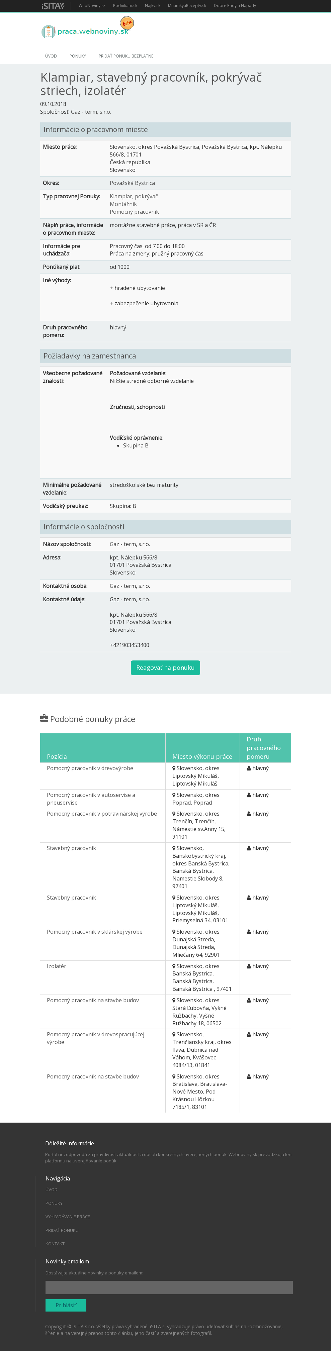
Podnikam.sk (125, 5)
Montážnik (123, 204)
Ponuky (78, 56)
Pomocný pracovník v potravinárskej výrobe (102, 813)
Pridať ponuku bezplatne (126, 56)
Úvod (51, 56)
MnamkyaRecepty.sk (187, 5)
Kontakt (55, 1244)
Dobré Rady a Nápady (235, 5)
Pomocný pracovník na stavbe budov (93, 1000)
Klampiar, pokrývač (134, 196)
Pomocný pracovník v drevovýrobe (90, 768)
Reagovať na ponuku (165, 667)
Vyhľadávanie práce (68, 1217)
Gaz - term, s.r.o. (91, 111)
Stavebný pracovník (71, 848)
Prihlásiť (66, 1305)
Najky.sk (152, 5)
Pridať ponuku (62, 1230)
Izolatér (56, 966)
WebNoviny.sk (92, 5)
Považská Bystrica (132, 183)
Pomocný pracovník (134, 211)
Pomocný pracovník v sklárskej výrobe (95, 931)
